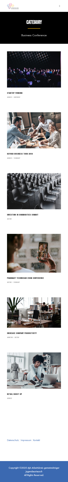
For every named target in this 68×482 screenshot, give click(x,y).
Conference (17, 97)
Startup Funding (15, 93)
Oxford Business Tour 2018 (20, 154)
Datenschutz (13, 440)
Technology (17, 158)
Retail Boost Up (14, 394)
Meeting (9, 219)
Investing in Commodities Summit (22, 215)
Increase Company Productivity (22, 333)
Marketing (10, 337)
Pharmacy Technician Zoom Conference (25, 278)
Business (9, 97)
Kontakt (36, 440)
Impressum (26, 440)
